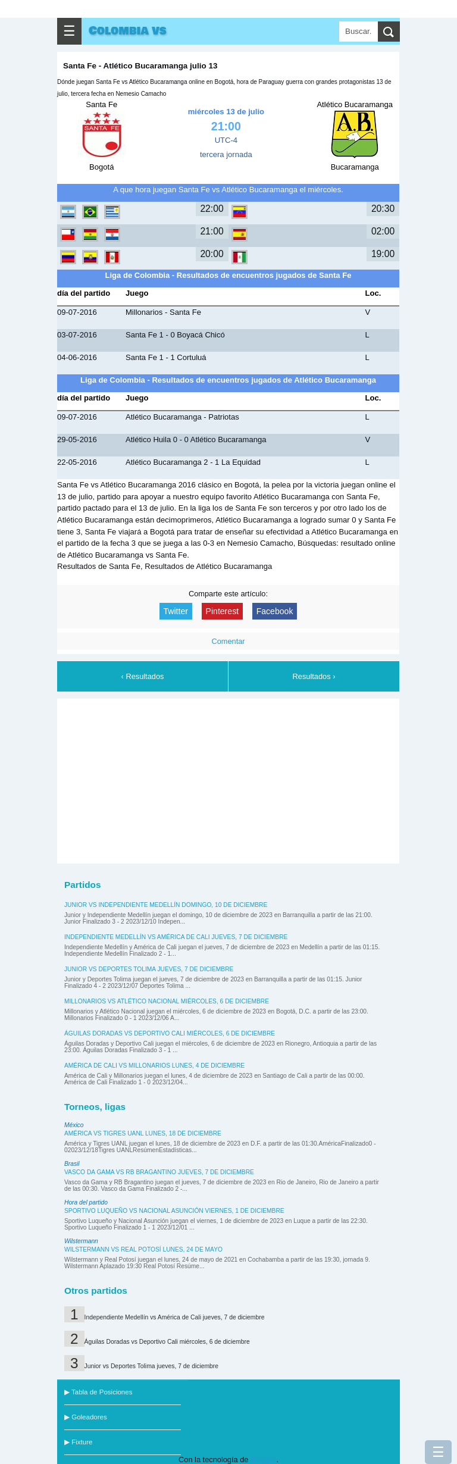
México (73, 1125)
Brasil (72, 1163)
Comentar (228, 641)
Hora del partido (86, 1202)
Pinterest (222, 611)
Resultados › (314, 676)
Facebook (274, 611)
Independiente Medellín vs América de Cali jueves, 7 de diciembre (175, 937)
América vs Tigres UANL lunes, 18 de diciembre (142, 1133)
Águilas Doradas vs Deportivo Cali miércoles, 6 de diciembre (169, 1033)
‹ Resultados (142, 676)
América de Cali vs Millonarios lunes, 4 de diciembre (154, 1065)
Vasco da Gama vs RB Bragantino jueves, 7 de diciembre (159, 1172)
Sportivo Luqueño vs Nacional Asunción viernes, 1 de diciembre (174, 1211)
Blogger (263, 1459)
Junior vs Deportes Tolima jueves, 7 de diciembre (148, 969)
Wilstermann (81, 1241)
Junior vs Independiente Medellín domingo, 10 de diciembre (165, 905)
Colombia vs (128, 31)
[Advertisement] (228, 779)
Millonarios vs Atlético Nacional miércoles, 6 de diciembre (166, 1001)
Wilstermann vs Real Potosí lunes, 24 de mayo (143, 1249)
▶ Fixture (78, 1442)
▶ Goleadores (85, 1417)
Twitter (176, 611)
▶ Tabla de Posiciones (98, 1392)
